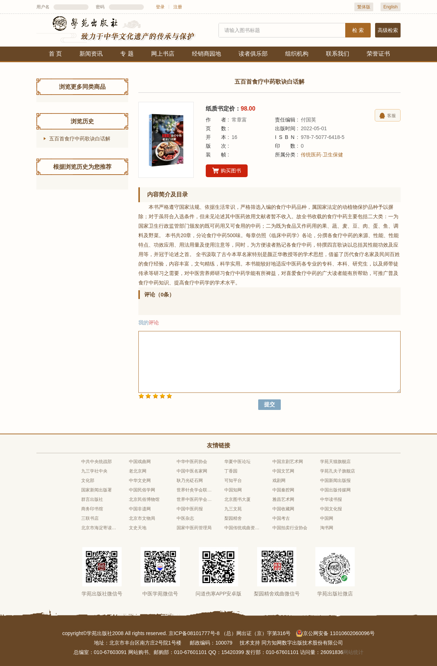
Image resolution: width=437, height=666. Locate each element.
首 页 (55, 54)
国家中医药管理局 (194, 527)
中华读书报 (331, 499)
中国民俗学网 (142, 489)
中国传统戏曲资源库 (242, 527)
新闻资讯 (91, 54)
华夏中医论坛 (237, 461)
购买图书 (226, 171)
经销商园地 (206, 54)
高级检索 (388, 30)
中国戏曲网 (140, 461)
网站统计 (353, 652)
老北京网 (137, 471)
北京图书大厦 (237, 499)
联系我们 (337, 54)
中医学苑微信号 (160, 594)
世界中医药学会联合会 (194, 499)
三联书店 (90, 518)
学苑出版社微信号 (102, 594)
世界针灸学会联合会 (194, 489)
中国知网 (233, 489)
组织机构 (296, 54)
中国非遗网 (140, 508)
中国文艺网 (283, 471)
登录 (160, 6)
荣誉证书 (378, 54)
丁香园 (230, 471)
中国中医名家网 (192, 471)
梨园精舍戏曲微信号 (277, 594)
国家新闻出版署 (96, 489)
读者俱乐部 (253, 54)
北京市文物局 (142, 518)
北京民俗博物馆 (144, 499)
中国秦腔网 (283, 489)
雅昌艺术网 (283, 499)
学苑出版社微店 (335, 594)
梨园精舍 (233, 518)
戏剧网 (279, 480)
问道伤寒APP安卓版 (218, 594)
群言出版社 (92, 499)
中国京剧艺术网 (287, 461)
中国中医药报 (190, 508)
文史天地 (137, 527)
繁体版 (363, 6)
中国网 (326, 518)
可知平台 (233, 480)
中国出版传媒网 (335, 489)
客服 (387, 116)
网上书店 (162, 54)
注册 (177, 6)
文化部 (87, 480)
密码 (100, 6)
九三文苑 (233, 508)
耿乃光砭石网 (190, 480)
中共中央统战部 (96, 461)
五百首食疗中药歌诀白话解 (79, 138)
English (390, 6)
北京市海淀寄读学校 (99, 527)
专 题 (126, 54)
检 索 (358, 30)
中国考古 (281, 518)
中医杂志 (185, 518)
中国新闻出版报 (335, 480)
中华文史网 (140, 480)
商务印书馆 (92, 508)
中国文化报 (331, 508)
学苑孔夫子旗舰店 (337, 471)
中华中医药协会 (192, 461)
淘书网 (326, 527)
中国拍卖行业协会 (289, 527)
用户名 (43, 6)
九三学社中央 (94, 471)
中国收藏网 (283, 508)
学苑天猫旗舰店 (335, 461)
